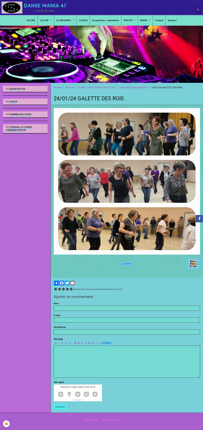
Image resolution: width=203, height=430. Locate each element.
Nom (56, 303)
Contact (159, 20)
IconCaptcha (77, 400)
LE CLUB (44, 20)
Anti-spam (59, 382)
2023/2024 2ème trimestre (133, 87)
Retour (126, 264)
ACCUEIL (31, 20)
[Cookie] (6, 423)
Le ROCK (83, 20)
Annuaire (172, 20)
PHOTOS (128, 20)
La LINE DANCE (64, 20)
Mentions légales (91, 419)
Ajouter (60, 407)
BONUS (144, 20)
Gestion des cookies (110, 419)
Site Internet (60, 327)
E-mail (57, 315)
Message (58, 339)
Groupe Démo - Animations (105, 20)
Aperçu (106, 343)
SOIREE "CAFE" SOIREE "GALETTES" (96, 87)
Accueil (57, 87)
